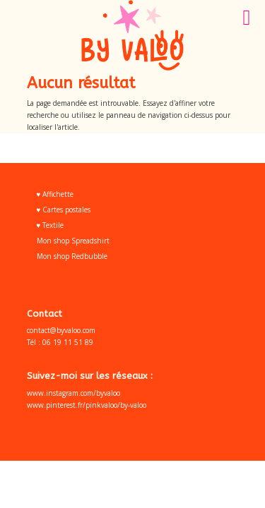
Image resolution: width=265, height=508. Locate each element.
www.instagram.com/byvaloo (73, 393)
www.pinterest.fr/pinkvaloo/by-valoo (86, 405)
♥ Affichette (55, 194)
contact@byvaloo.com (61, 330)
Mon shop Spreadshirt (73, 241)
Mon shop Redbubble (72, 256)
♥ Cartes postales (64, 209)
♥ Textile (50, 225)
